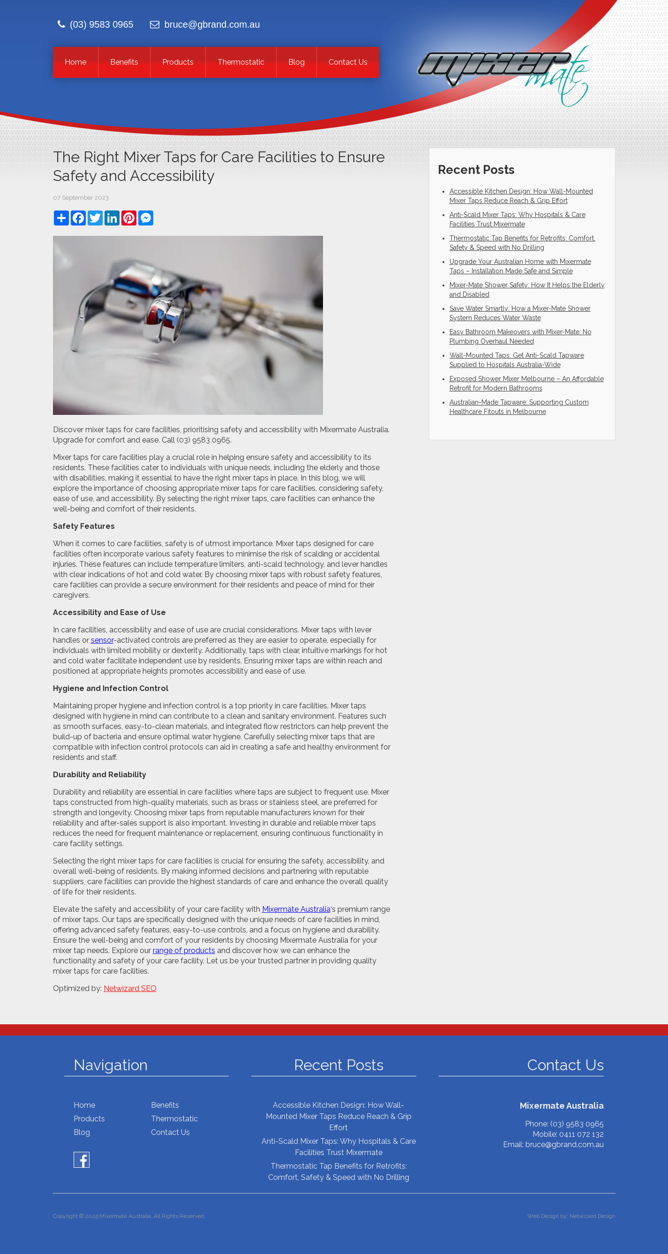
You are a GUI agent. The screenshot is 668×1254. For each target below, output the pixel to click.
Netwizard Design (592, 1216)
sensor (102, 640)
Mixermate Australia (296, 909)
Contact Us (348, 62)
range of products (184, 950)
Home (75, 62)
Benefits (124, 62)
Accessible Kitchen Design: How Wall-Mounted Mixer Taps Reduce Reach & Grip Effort (339, 1116)
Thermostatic (241, 62)
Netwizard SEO (130, 988)
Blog (296, 62)
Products (178, 62)
